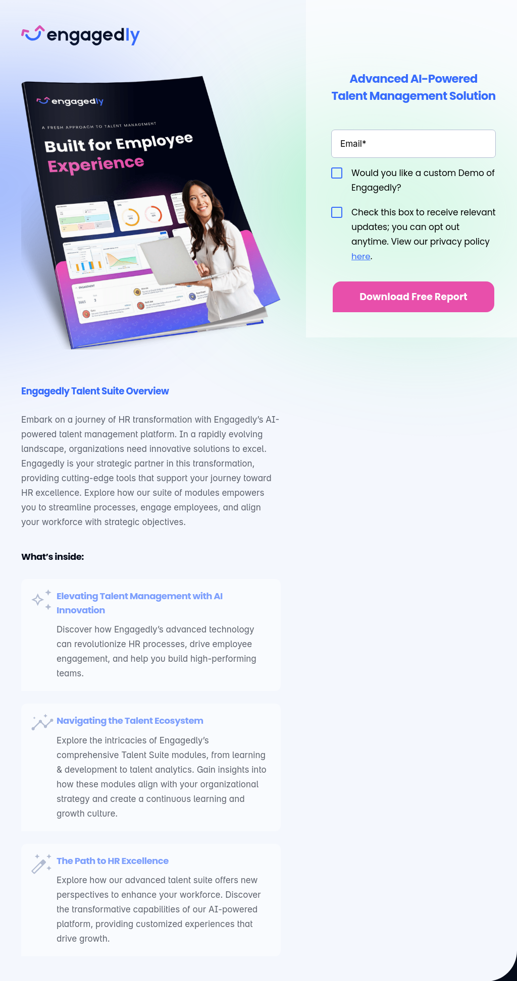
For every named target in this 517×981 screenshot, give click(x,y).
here (361, 256)
